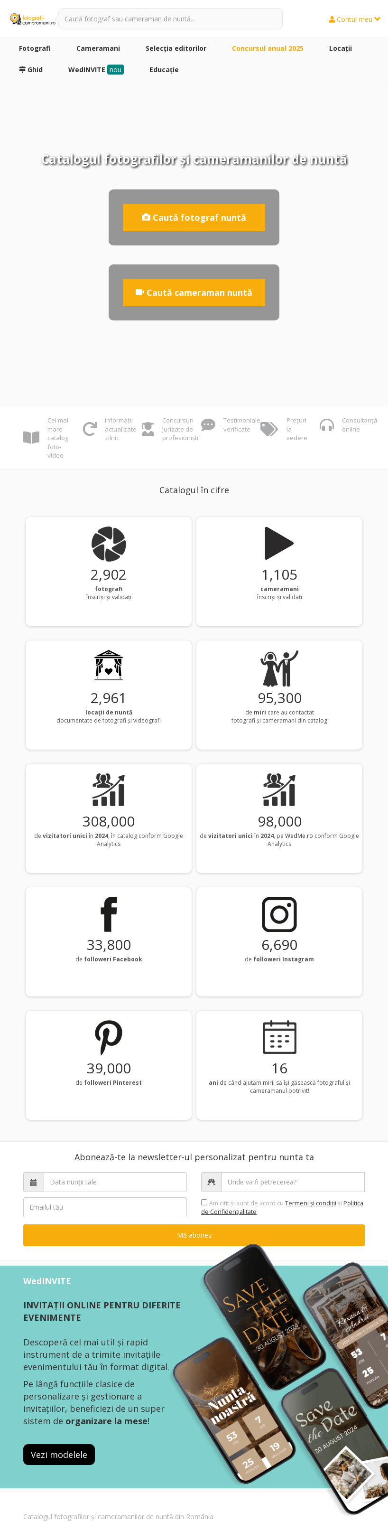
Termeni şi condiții (310, 1203)
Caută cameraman (194, 292)
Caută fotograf (194, 217)
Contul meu (355, 19)
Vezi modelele (59, 1454)
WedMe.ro (299, 836)
